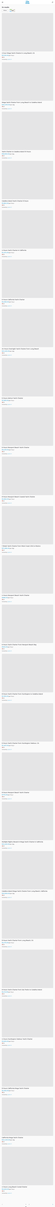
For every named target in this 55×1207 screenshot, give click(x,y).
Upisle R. (10, 59)
